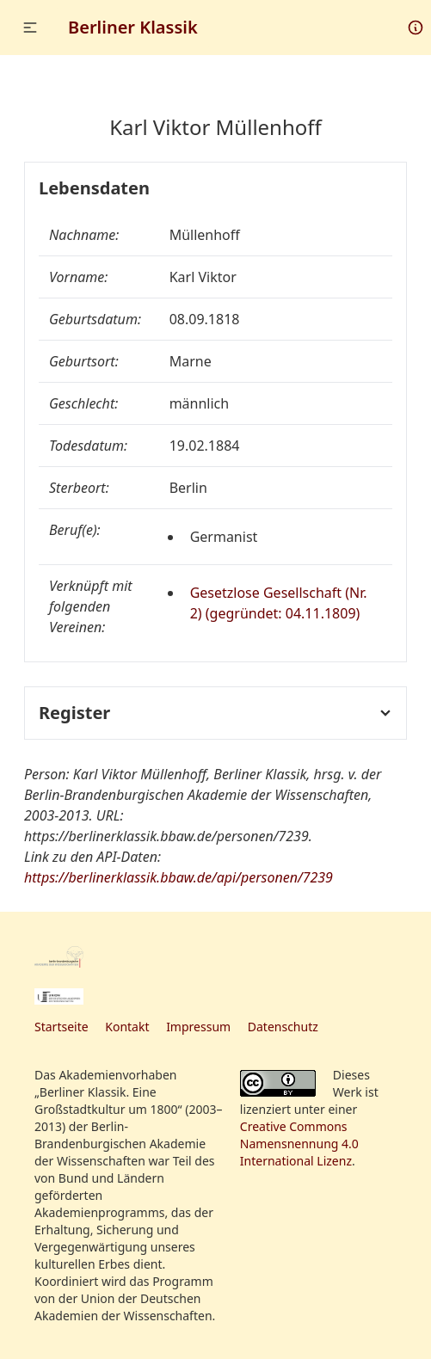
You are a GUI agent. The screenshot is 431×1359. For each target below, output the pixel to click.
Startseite (61, 1026)
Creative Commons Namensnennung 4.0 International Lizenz (299, 1143)
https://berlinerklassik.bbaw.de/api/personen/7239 (178, 877)
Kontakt (127, 1026)
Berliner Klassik (133, 27)
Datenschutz (283, 1026)
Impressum (198, 1026)
